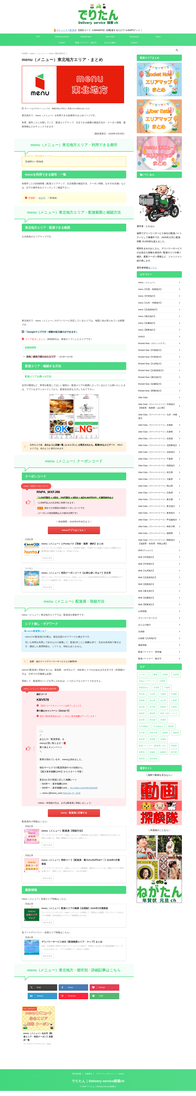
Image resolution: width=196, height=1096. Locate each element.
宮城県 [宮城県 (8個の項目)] (174, 694)
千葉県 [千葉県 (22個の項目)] (167, 687)
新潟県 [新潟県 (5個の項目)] (142, 720)
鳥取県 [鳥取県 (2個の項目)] (142, 758)
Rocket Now (86, 36)
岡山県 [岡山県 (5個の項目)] (142, 707)
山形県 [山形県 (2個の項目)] (174, 700)
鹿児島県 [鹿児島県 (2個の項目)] (153, 758)
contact (134, 42)
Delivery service (62, 36)
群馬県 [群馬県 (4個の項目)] (152, 739)
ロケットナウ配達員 (66, 30)
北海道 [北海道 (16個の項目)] (156, 687)
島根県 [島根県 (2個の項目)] (163, 707)
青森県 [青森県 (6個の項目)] (152, 752)
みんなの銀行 (110, 42)
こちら (153, 267)
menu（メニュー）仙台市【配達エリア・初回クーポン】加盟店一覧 (38, 1036)
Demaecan (134, 36)
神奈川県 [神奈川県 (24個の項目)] (153, 733)
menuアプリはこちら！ (74, 530)
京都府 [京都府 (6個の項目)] (165, 674)
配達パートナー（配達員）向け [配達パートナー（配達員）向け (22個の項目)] (152, 746)
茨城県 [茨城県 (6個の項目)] (163, 739)
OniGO (62, 42)
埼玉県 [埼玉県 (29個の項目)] (142, 694)
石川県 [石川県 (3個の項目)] (142, 733)
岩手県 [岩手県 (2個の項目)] (152, 707)
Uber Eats (110, 36)
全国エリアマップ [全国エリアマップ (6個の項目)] (146, 681)
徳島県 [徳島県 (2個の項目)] (142, 713)
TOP (38, 36)
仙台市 (42, 198)
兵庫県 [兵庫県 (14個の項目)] (162, 681)
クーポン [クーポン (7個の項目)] (143, 674)
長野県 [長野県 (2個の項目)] (142, 752)
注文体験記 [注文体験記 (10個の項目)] (144, 726)
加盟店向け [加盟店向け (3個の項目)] (144, 687)
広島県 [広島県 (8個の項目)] (174, 707)
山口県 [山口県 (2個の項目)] (163, 700)
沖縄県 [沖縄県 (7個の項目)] (163, 720)
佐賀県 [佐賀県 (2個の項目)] (176, 674)
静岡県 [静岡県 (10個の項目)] (163, 752)
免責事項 (88, 1073)
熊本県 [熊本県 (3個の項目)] (171, 726)
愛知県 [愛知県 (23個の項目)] (152, 713)
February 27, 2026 (71, 793)
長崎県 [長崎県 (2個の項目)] (174, 746)
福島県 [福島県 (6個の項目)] (176, 733)
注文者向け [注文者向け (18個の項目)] (158, 726)
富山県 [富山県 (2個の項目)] (152, 700)
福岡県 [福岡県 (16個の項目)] (165, 733)
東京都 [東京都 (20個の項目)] (152, 720)
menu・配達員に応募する (74, 812)
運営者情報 (76, 1073)
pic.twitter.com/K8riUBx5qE (83, 787)
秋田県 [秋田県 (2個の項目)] (142, 739)
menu (158, 36)
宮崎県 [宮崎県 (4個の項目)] (142, 700)
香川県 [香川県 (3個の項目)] (174, 752)
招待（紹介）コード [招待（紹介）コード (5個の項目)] (169, 713)
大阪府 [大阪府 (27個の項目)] (163, 694)
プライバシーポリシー (105, 1073)
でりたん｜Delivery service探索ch (98, 1081)
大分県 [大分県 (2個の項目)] (152, 694)
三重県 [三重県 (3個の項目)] (154, 674)
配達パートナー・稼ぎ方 (86, 42)
